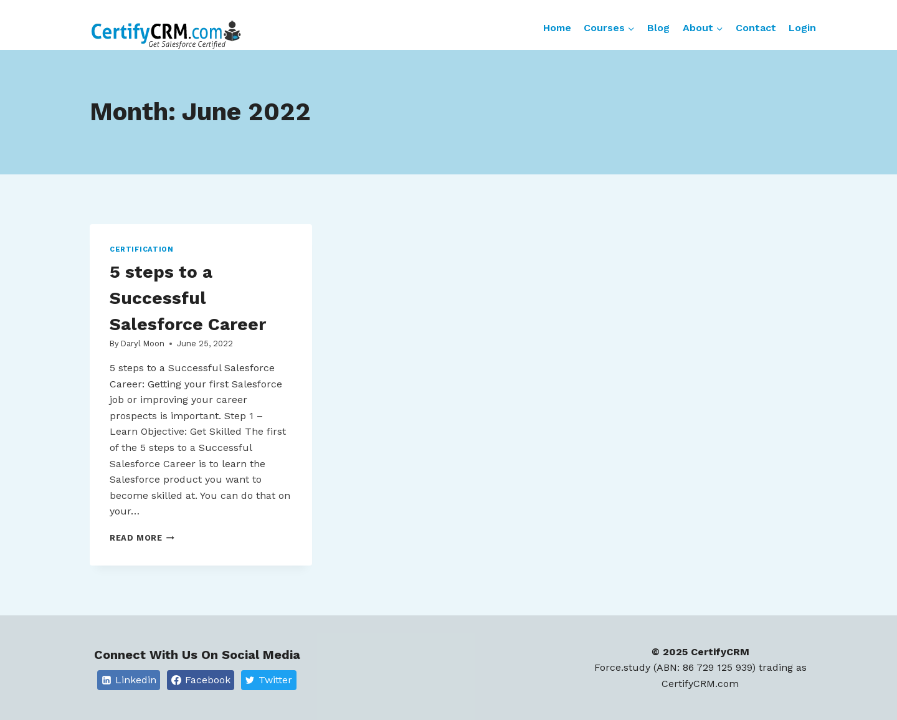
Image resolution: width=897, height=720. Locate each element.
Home (557, 28)
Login (802, 28)
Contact (756, 28)
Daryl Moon (142, 343)
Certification (141, 249)
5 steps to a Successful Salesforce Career (188, 298)
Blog (658, 28)
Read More (142, 537)
